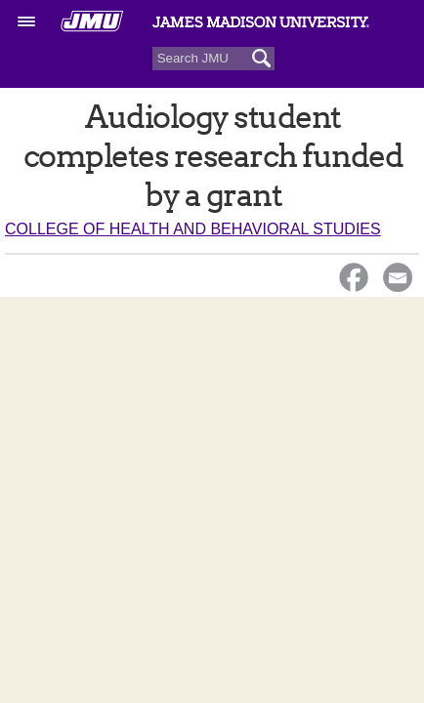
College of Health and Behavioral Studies (193, 229)
